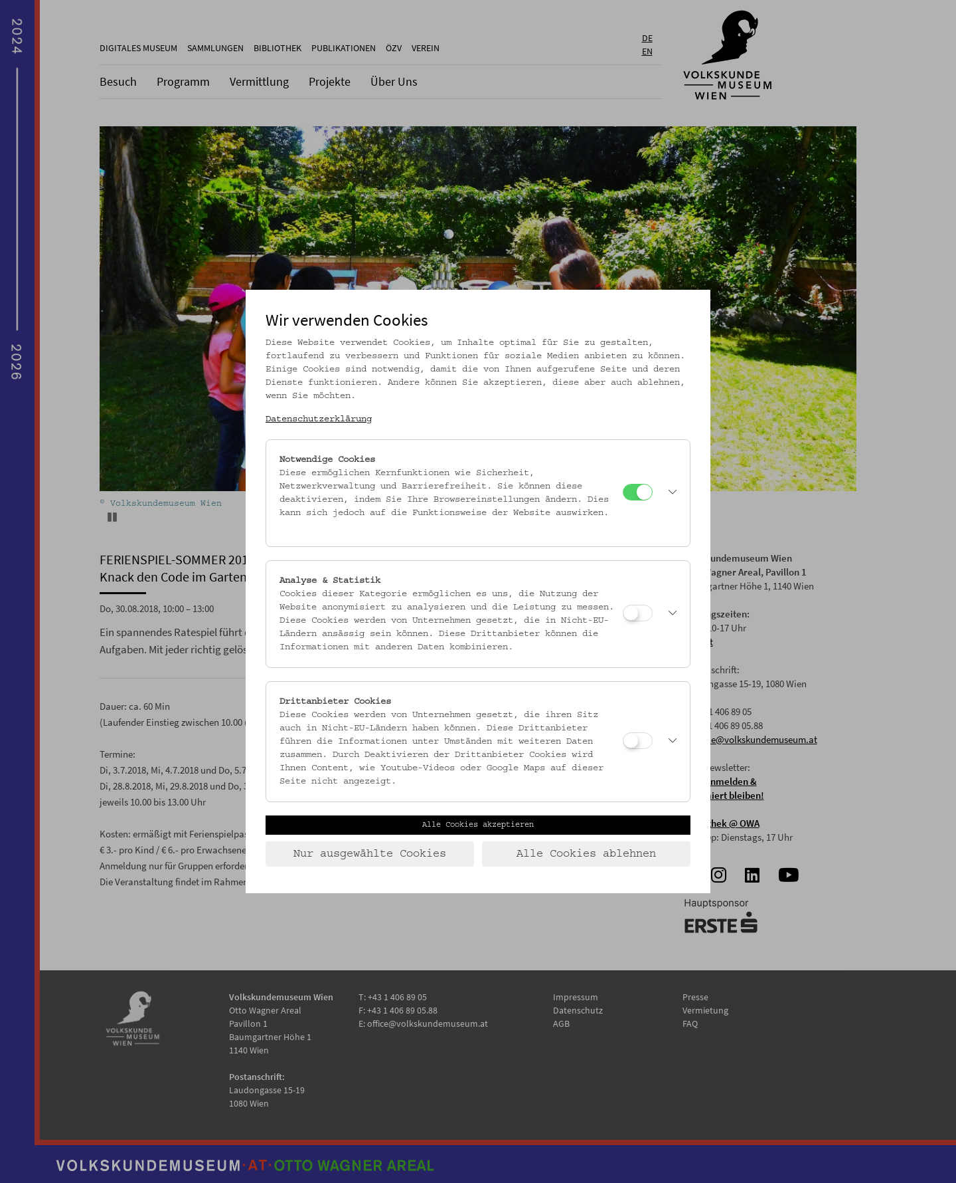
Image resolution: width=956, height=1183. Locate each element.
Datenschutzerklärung (319, 419)
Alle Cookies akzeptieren (478, 824)
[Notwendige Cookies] (638, 492)
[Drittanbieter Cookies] (638, 740)
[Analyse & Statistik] (638, 613)
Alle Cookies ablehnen (586, 854)
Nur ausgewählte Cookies (369, 854)
